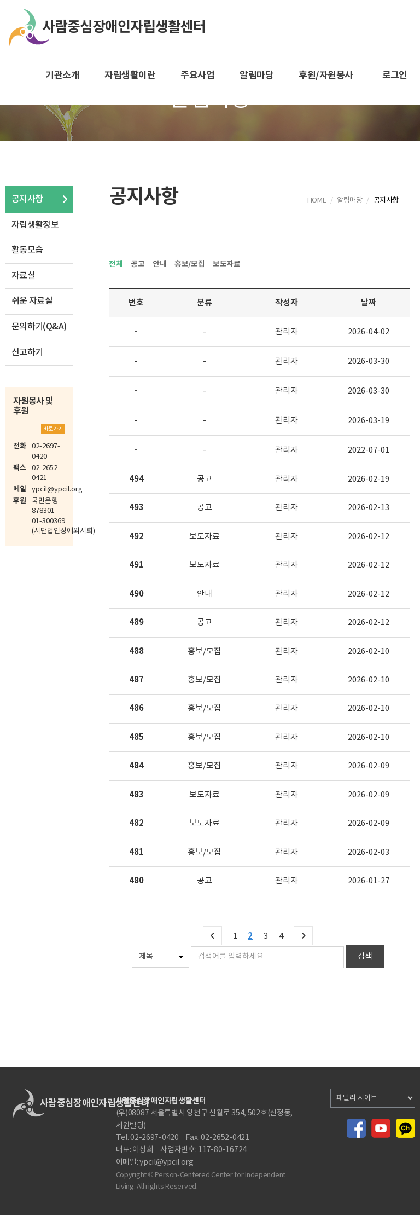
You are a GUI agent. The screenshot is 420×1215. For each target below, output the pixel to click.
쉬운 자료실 (31, 301)
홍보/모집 (189, 265)
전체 (115, 265)
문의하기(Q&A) (38, 327)
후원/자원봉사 (326, 75)
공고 (137, 265)
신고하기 (27, 352)
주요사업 (197, 75)
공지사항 (27, 199)
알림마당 (256, 75)
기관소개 (62, 75)
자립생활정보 (35, 225)
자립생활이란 (129, 75)
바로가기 (53, 429)
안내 (159, 265)
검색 (364, 956)
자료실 (23, 276)
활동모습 (27, 250)
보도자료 (226, 265)
